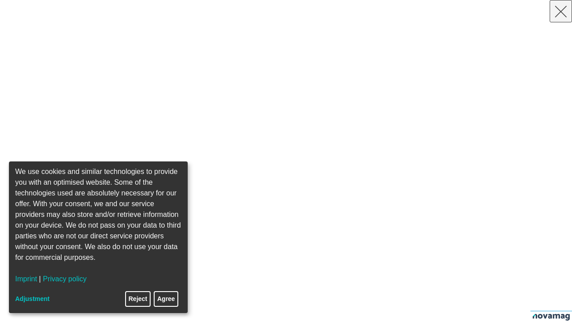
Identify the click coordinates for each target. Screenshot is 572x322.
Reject (138, 298)
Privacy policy (65, 279)
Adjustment (32, 298)
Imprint (26, 279)
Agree (166, 298)
